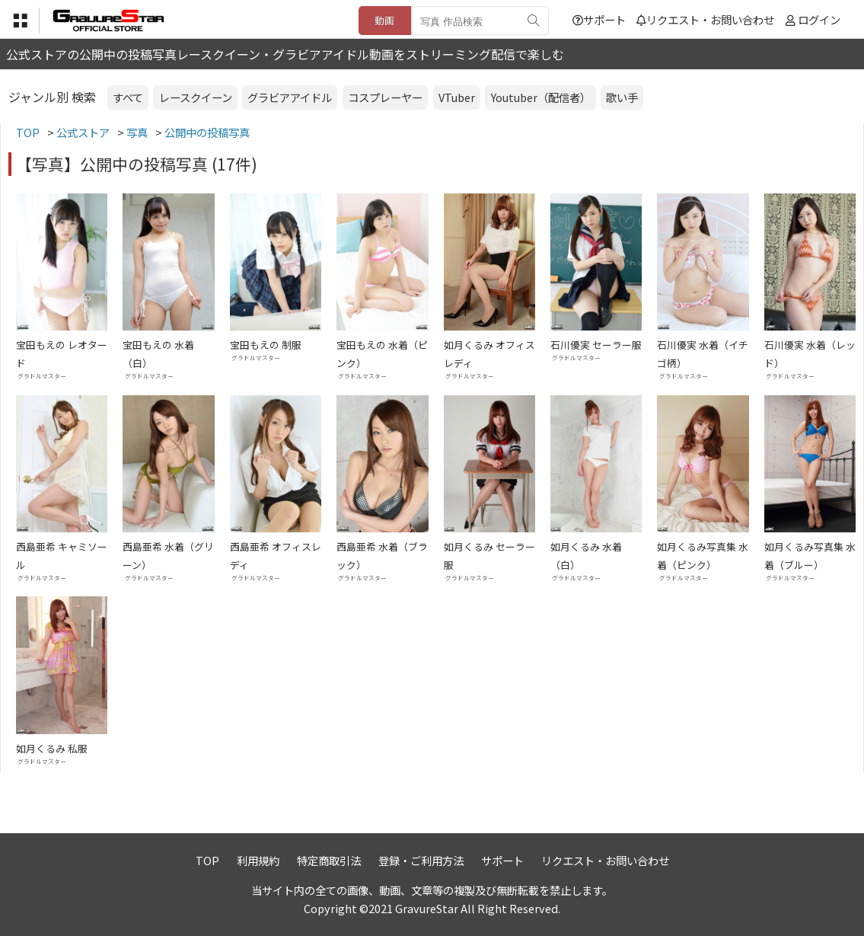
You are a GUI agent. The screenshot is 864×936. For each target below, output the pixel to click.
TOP (207, 860)
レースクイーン (195, 97)
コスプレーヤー (385, 97)
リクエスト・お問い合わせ (705, 19)
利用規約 (258, 860)
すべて (128, 97)
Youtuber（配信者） (541, 97)
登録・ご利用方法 (421, 860)
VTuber (456, 97)
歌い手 (622, 97)
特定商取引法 (329, 860)
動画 (384, 20)
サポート (599, 19)
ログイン (819, 19)
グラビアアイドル (289, 97)
